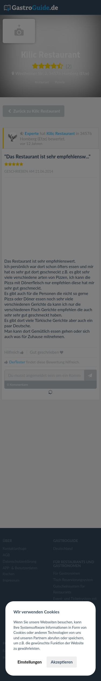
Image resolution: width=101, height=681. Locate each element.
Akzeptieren (61, 661)
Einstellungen (30, 661)
